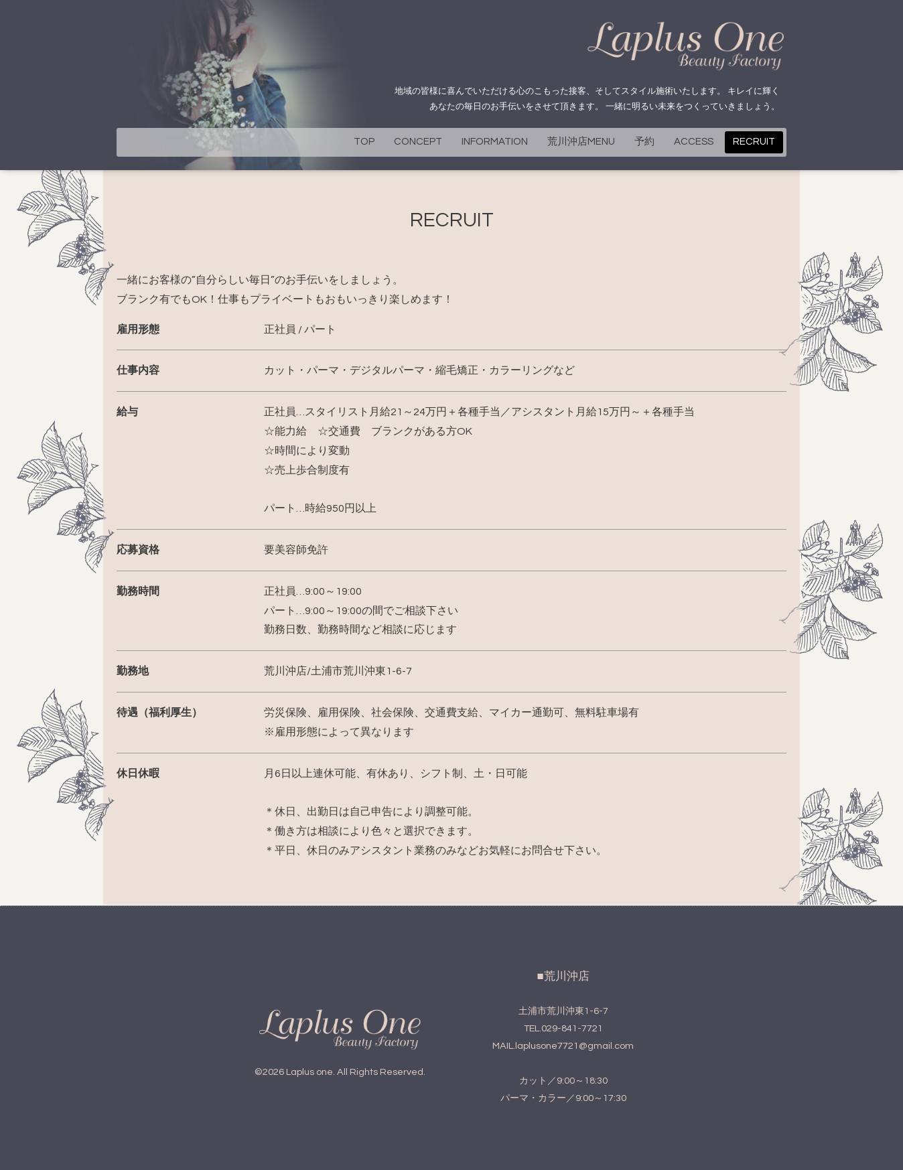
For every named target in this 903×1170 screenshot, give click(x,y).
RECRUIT (754, 142)
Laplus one (309, 1072)
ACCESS (693, 142)
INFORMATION (495, 142)
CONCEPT (418, 142)
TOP (364, 142)
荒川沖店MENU (581, 142)
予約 (644, 142)
